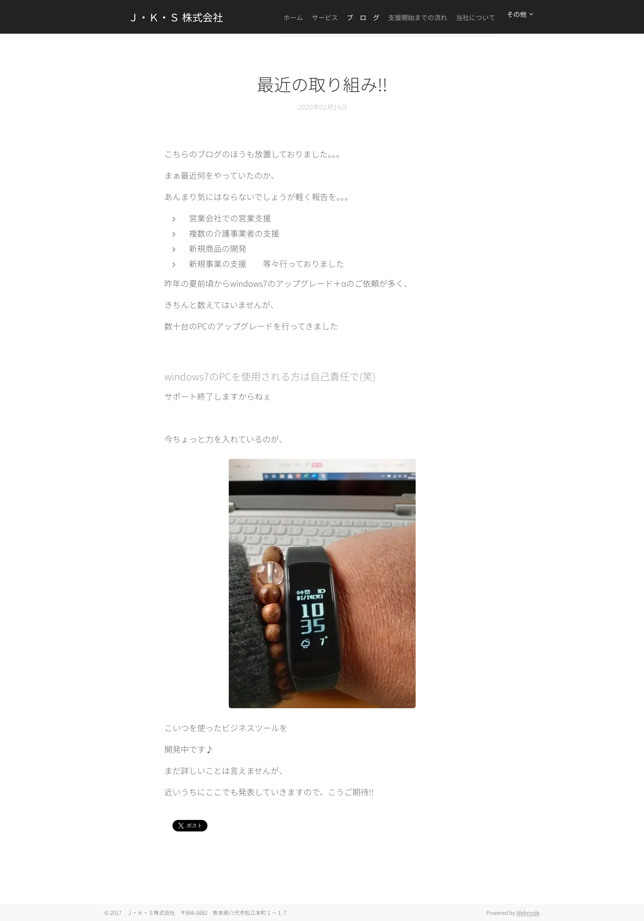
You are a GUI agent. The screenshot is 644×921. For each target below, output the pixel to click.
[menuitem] (319, 17)
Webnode (528, 912)
